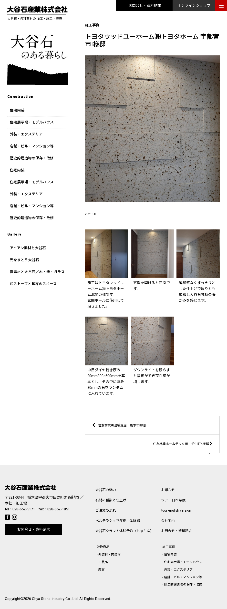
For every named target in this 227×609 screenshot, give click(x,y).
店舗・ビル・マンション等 (32, 146)
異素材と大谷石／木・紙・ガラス (37, 272)
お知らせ (168, 490)
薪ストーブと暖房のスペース (33, 284)
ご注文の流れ (105, 510)
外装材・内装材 (109, 554)
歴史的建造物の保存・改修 (32, 158)
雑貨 (101, 569)
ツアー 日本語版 (173, 500)
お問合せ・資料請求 (144, 5)
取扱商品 (103, 547)
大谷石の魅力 (105, 490)
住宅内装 (17, 110)
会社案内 (168, 521)
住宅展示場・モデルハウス (32, 122)
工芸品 (103, 562)
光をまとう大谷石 (24, 260)
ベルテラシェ (117, 521)
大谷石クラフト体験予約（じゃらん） (124, 531)
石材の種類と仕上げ (110, 500)
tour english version (176, 510)
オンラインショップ (193, 5)
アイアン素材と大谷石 (28, 248)
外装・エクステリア (26, 134)
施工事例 (168, 547)
